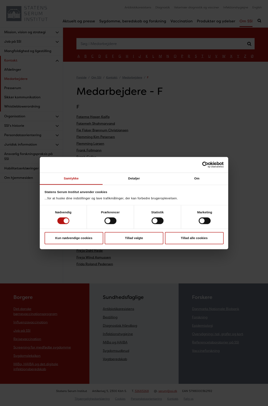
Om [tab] (196, 178)
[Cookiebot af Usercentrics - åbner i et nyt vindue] (205, 164)
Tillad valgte (134, 238)
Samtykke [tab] (71, 178)
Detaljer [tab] (134, 178)
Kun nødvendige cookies (74, 238)
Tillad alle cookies (194, 238)
